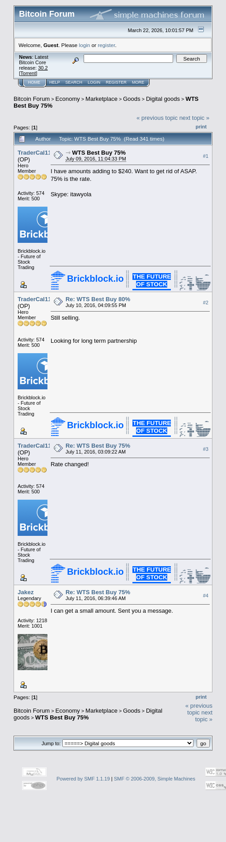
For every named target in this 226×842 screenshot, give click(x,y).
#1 (205, 156)
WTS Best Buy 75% (99, 152)
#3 (205, 449)
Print (201, 126)
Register (116, 82)
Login (94, 82)
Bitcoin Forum (32, 98)
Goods (131, 98)
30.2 (42, 68)
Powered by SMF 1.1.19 (83, 778)
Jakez (25, 592)
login (84, 45)
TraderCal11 (34, 152)
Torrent (28, 73)
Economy (68, 98)
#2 (205, 302)
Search (74, 82)
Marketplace (101, 98)
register (106, 45)
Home (34, 82)
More (138, 82)
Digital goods (163, 98)
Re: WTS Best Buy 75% (98, 445)
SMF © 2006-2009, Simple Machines (154, 778)
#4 (205, 595)
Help (54, 82)
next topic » (194, 117)
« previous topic (157, 117)
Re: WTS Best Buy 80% (98, 299)
